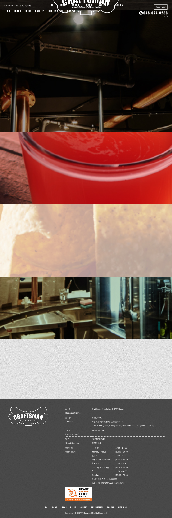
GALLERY (40, 11)
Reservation (161, 7)
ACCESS (71, 11)
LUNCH (17, 11)
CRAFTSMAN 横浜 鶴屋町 (17, 5)
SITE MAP (122, 507)
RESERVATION (55, 11)
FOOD (7, 11)
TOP (47, 507)
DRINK (28, 11)
